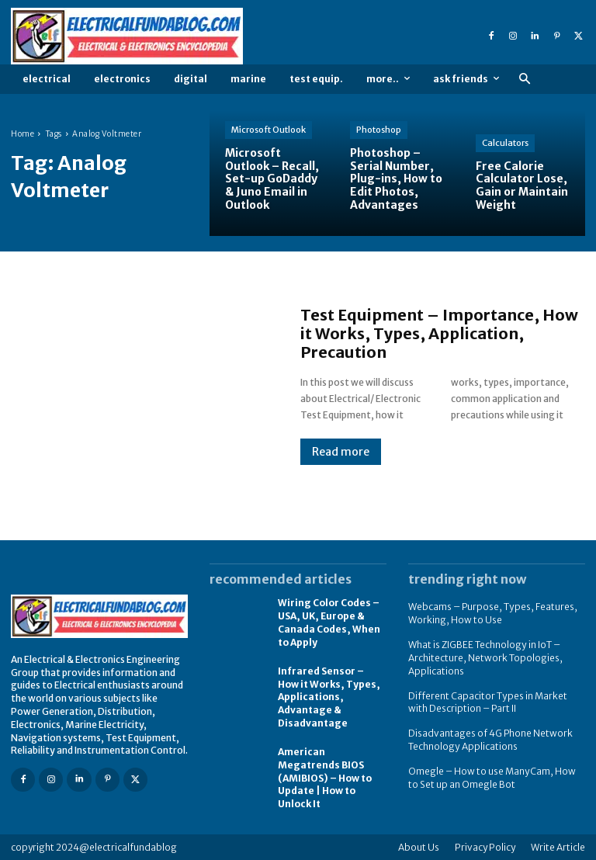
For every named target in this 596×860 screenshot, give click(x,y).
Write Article (558, 846)
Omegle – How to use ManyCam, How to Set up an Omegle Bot (491, 777)
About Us (418, 846)
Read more (340, 452)
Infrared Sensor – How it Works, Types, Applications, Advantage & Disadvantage (329, 696)
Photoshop (378, 129)
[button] (524, 79)
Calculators (505, 142)
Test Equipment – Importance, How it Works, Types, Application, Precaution (439, 333)
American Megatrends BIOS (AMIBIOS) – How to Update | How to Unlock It (325, 777)
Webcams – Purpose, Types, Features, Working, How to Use (492, 613)
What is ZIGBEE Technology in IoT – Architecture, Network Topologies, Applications (485, 658)
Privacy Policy (485, 846)
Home (22, 134)
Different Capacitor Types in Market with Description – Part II (487, 701)
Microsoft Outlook (268, 129)
